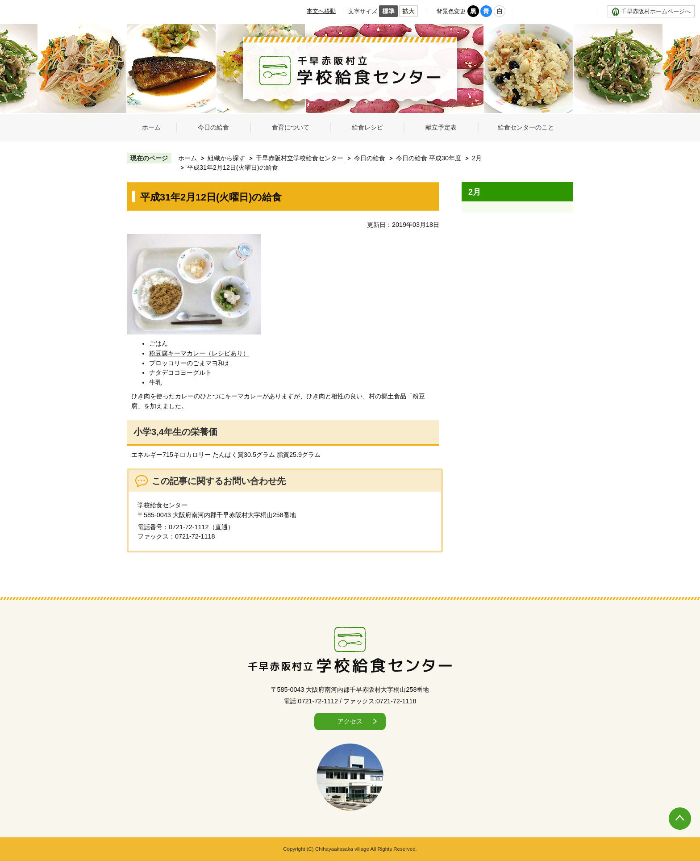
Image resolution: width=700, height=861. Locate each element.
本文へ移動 (321, 11)
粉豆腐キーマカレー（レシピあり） (199, 353)
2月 (477, 158)
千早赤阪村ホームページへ (656, 11)
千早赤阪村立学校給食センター (299, 158)
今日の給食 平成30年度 (428, 158)
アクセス (350, 721)
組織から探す (226, 158)
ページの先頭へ (670, 809)
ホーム (187, 158)
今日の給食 (369, 158)
